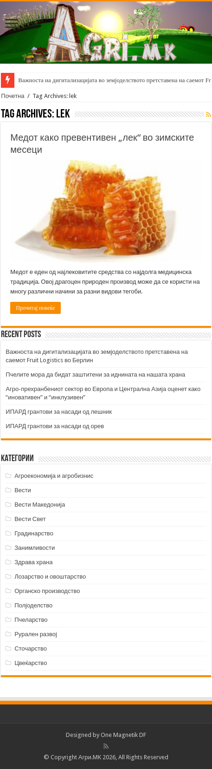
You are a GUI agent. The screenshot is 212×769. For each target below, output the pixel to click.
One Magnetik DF (123, 734)
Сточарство (30, 648)
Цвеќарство (30, 662)
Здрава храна (33, 562)
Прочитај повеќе (35, 308)
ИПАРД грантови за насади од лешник (59, 411)
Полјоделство (33, 605)
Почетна (12, 95)
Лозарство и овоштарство (50, 576)
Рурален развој (35, 634)
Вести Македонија (39, 504)
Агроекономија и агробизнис (53, 475)
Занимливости (34, 547)
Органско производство (47, 590)
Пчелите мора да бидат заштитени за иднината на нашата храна (95, 374)
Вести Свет (30, 518)
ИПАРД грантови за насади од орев (55, 426)
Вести (22, 490)
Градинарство (33, 533)
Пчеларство (30, 619)
